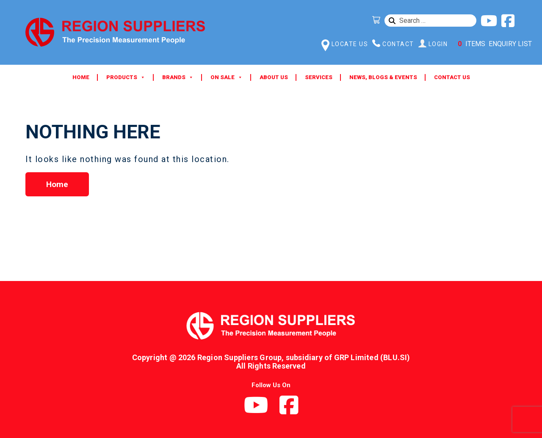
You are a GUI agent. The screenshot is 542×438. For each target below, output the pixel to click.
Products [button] (125, 77)
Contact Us (452, 77)
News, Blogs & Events (383, 77)
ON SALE (226, 77)
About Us (274, 77)
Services (318, 77)
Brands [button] (178, 77)
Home (80, 77)
